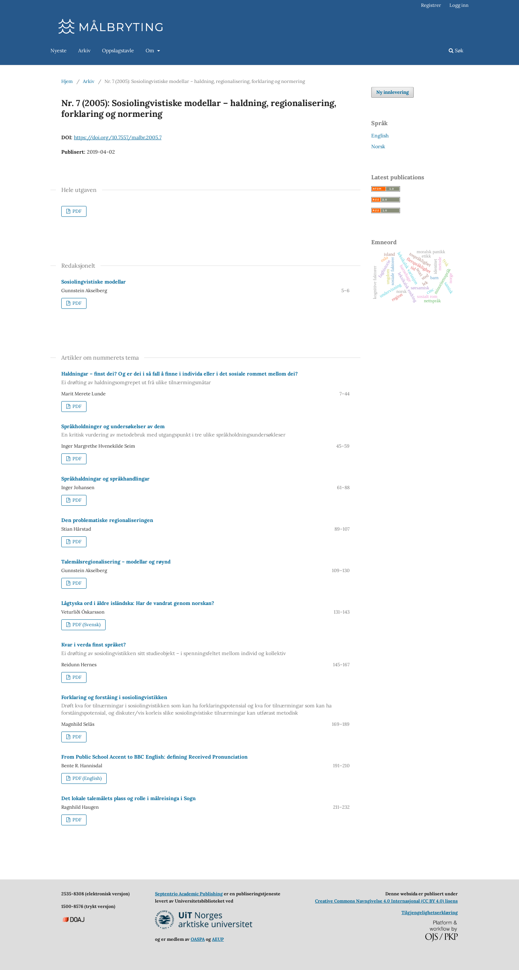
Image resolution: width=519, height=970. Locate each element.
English (380, 135)
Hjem (67, 81)
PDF (76, 211)
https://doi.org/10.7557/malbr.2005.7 (117, 137)
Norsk (378, 146)
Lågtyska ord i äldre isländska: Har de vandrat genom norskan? (137, 603)
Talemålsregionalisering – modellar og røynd (115, 561)
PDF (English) (86, 778)
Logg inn (459, 5)
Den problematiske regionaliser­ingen (107, 520)
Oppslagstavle (118, 50)
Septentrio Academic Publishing (189, 893)
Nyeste (58, 50)
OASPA (198, 939)
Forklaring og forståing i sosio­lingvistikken (205, 705)
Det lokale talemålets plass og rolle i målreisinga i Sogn (128, 798)
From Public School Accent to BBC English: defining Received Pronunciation (154, 757)
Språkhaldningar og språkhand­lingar (105, 478)
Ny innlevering (392, 92)
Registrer (431, 5)
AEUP (218, 939)
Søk (456, 50)
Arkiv (84, 50)
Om (151, 50)
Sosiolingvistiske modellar (93, 281)
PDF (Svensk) (86, 625)
